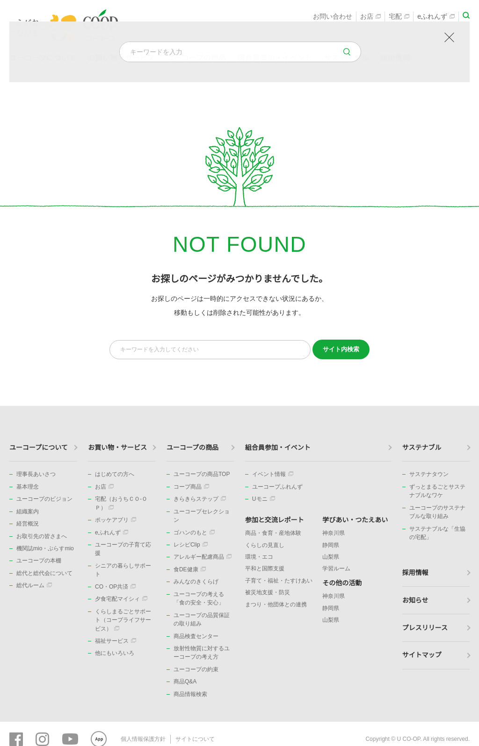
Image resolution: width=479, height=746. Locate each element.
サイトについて (195, 738)
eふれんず (436, 17)
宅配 (399, 17)
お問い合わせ (332, 17)
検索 (341, 349)
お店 (370, 17)
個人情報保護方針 (143, 738)
